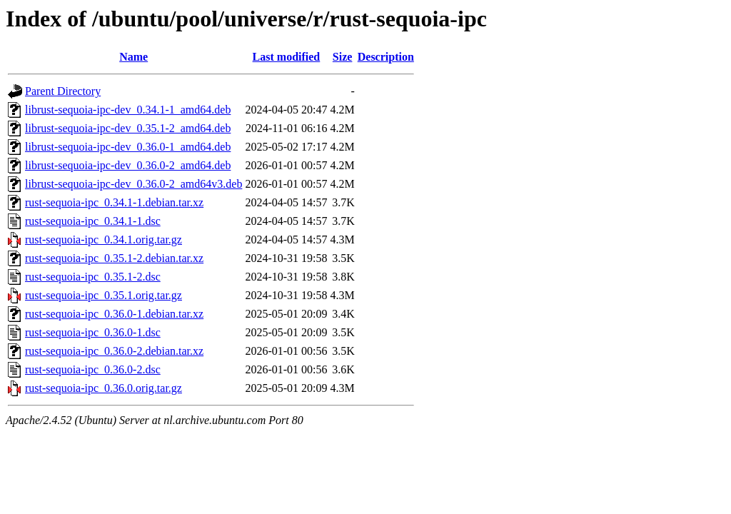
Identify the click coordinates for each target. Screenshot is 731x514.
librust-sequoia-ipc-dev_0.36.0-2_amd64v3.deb (133, 184)
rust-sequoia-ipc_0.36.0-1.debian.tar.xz (114, 314)
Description (386, 57)
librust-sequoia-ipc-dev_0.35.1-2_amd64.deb (128, 128)
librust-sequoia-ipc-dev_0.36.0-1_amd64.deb (128, 147)
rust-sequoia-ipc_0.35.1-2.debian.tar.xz (114, 258)
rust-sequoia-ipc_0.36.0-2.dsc (93, 369)
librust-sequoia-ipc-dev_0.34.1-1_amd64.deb (128, 110)
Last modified (287, 57)
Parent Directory (63, 91)
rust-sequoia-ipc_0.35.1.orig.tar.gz (103, 295)
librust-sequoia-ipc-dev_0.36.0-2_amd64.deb (128, 165)
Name (133, 57)
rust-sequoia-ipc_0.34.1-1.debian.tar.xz (114, 202)
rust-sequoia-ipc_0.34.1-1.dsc (93, 221)
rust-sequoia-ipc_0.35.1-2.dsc (93, 277)
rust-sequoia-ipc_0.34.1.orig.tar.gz (103, 239)
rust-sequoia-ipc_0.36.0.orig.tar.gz (103, 388)
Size (343, 57)
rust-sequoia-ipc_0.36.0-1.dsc (93, 332)
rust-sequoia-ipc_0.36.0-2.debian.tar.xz (114, 351)
